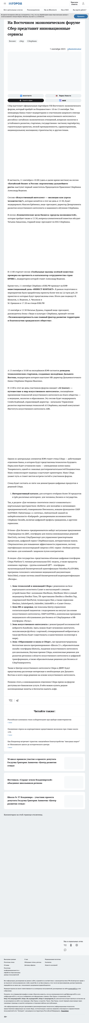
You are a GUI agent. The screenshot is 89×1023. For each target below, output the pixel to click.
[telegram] (18, 700)
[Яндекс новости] (63, 96)
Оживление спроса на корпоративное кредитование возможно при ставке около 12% (44, 732)
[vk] (11, 700)
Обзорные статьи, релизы (32, 962)
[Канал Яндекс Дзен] (26, 100)
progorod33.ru (72, 988)
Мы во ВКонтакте (50, 10)
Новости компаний (51, 965)
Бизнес (12, 41)
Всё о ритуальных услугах (13, 10)
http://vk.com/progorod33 (12, 998)
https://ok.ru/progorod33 (30, 998)
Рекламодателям (33, 10)
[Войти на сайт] (83, 3)
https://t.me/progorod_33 (47, 998)
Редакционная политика (53, 959)
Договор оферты (29, 965)
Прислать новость (74, 3)
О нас (26, 959)
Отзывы (6, 965)
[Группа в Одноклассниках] (71, 945)
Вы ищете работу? (79, 10)
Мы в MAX (65, 10)
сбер (21, 41)
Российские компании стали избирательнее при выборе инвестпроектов (44, 721)
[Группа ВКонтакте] (26, 96)
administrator (74, 49)
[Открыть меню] (5, 3)
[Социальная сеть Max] (63, 100)
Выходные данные (10, 959)
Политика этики (9, 962)
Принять (80, 16)
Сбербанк (32, 41)
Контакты (48, 962)
